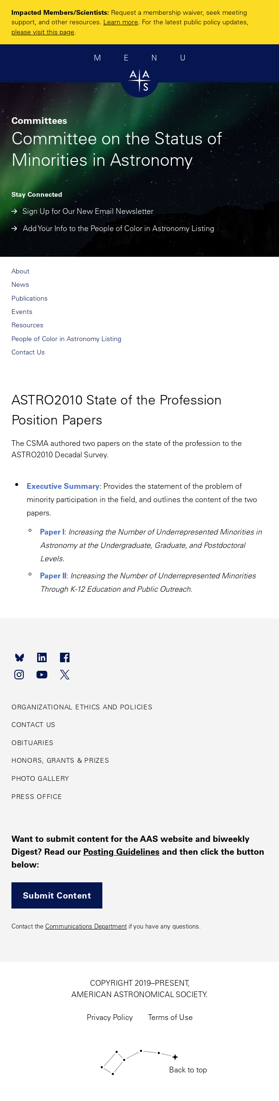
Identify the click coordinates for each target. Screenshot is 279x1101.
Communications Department (86, 926)
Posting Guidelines (121, 851)
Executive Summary (63, 486)
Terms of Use (170, 1017)
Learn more (120, 22)
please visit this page (42, 32)
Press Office (36, 796)
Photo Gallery (40, 778)
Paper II (53, 575)
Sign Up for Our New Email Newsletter (82, 211)
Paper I (52, 531)
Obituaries (32, 742)
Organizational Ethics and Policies (81, 707)
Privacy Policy (110, 1017)
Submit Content (57, 895)
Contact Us (33, 724)
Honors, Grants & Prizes (60, 760)
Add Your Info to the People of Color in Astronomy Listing (112, 228)
